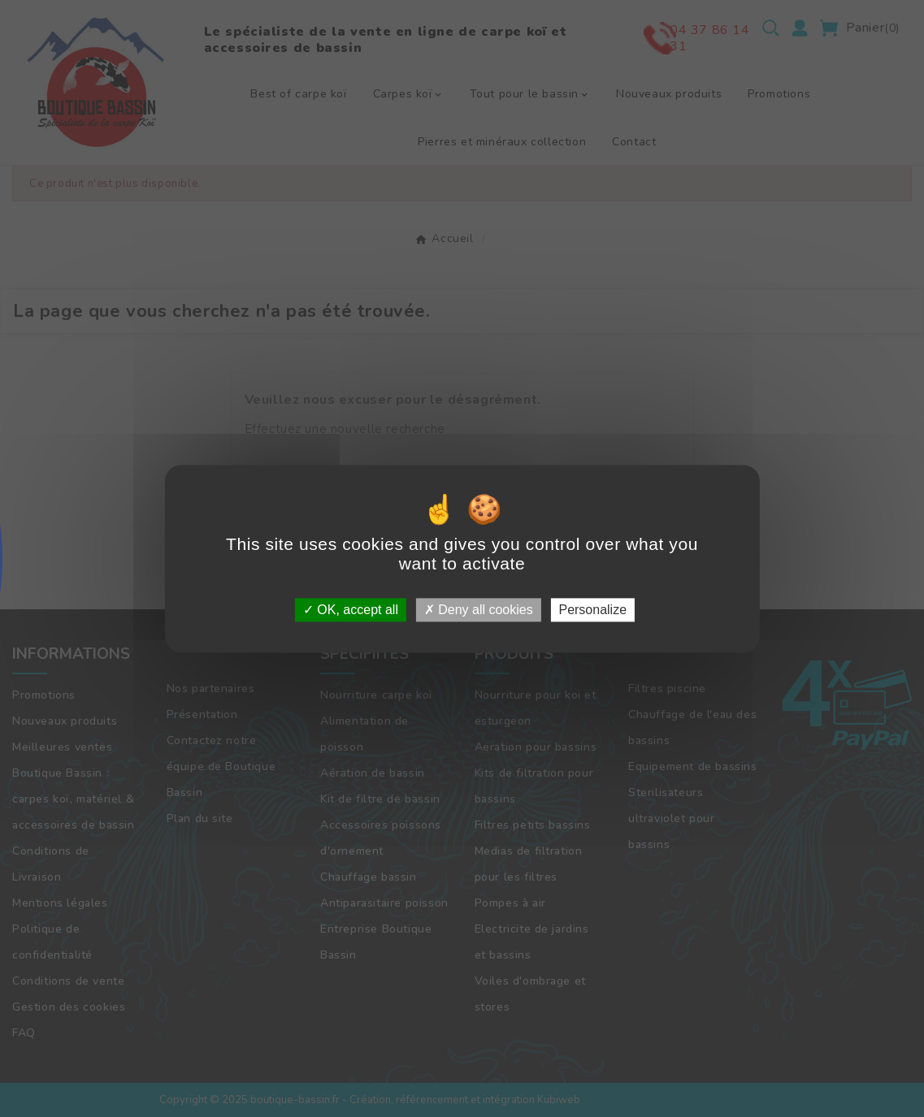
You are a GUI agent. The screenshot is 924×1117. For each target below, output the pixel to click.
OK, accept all (350, 610)
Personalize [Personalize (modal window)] (592, 610)
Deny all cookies (478, 610)
